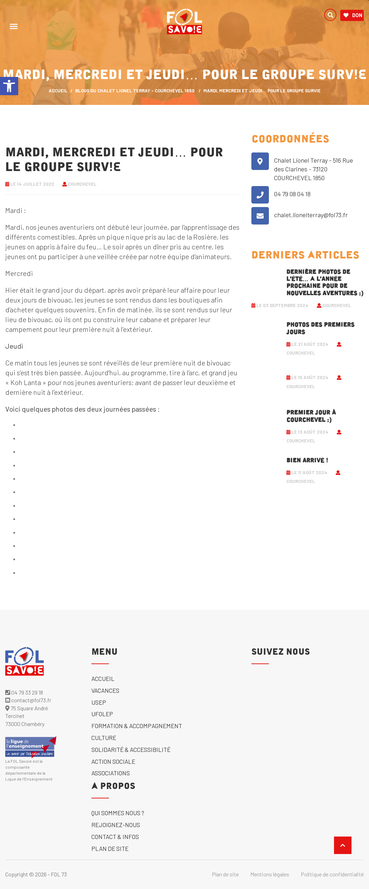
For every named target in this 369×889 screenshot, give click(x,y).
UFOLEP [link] (102, 713)
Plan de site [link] (109, 848)
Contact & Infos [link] (115, 836)
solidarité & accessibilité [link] (130, 749)
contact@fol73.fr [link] (28, 700)
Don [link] (352, 15)
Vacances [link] (105, 690)
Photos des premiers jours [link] (320, 328)
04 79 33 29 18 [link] (24, 692)
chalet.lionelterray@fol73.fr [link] (311, 215)
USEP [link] (98, 702)
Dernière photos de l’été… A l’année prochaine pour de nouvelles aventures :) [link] (324, 282)
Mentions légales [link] (269, 874)
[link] (9, 86)
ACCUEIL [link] (58, 90)
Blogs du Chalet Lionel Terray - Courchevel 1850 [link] (135, 90)
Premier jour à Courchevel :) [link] (311, 416)
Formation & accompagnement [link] (136, 725)
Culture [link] (103, 737)
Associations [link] (110, 772)
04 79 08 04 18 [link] (292, 194)
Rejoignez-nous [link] (115, 824)
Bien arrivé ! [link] (307, 460)
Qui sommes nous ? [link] (117, 812)
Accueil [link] (102, 678)
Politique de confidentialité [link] (332, 874)
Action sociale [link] (113, 761)
